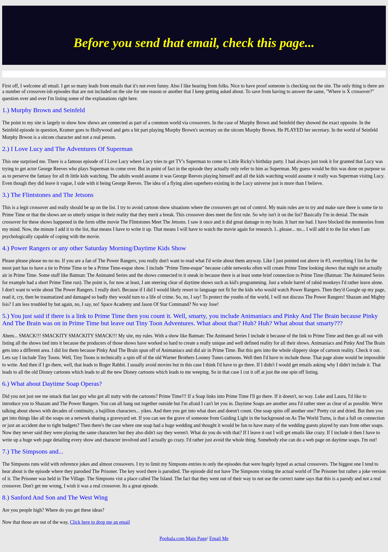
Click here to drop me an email (100, 522)
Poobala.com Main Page (183, 538)
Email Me (218, 538)
